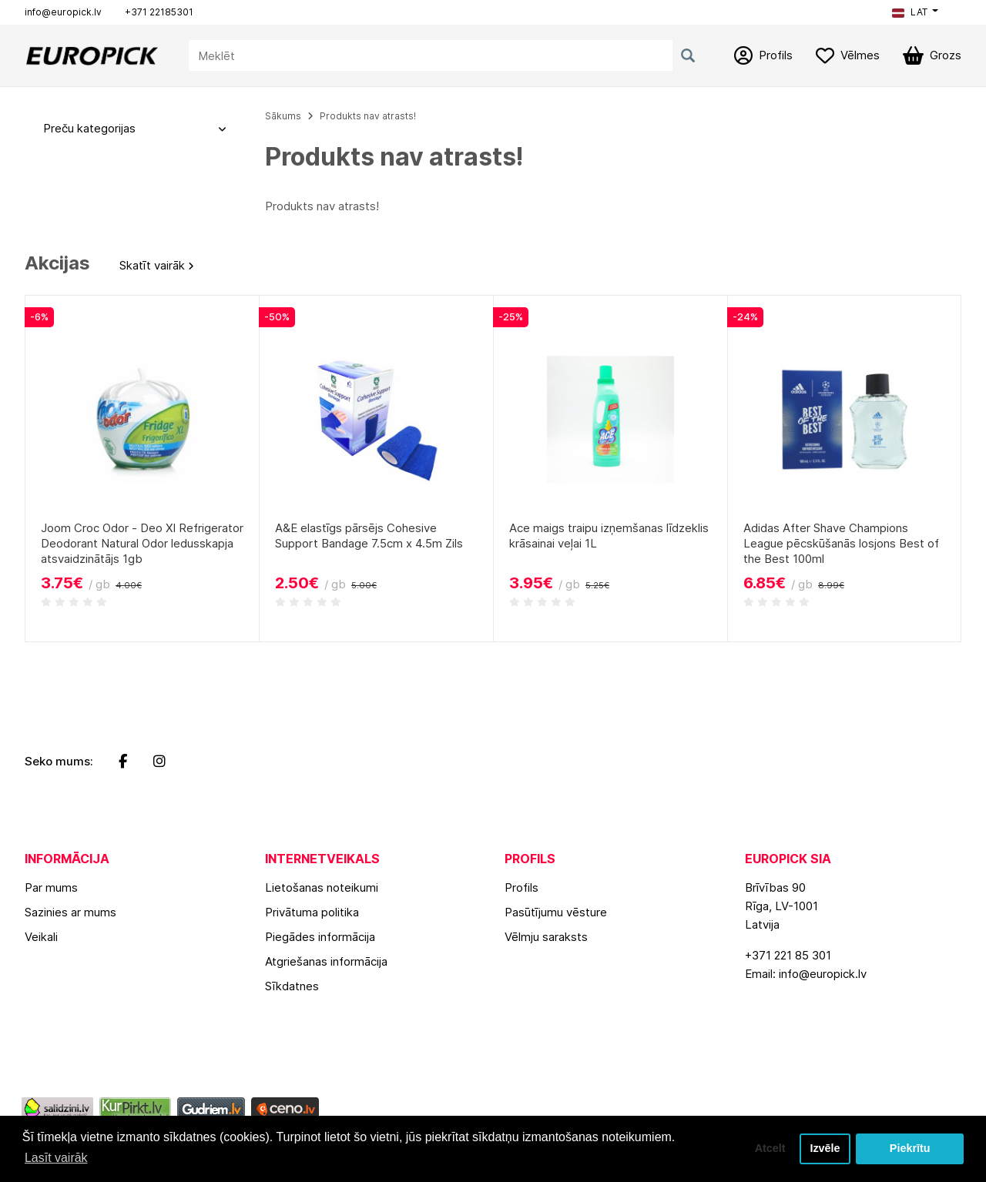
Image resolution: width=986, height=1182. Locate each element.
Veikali (41, 936)
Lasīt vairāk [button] (56, 1157)
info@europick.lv (63, 12)
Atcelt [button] (769, 1149)
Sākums (283, 116)
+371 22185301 (159, 12)
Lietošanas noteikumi (321, 887)
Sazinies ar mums (70, 912)
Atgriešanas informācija (326, 961)
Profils (521, 887)
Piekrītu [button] (910, 1149)
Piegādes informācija (320, 936)
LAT (909, 12)
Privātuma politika (312, 912)
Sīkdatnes (292, 986)
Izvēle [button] (825, 1149)
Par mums (51, 887)
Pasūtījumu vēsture (556, 912)
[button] (915, 12)
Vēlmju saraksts (546, 936)
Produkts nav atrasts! (368, 116)
